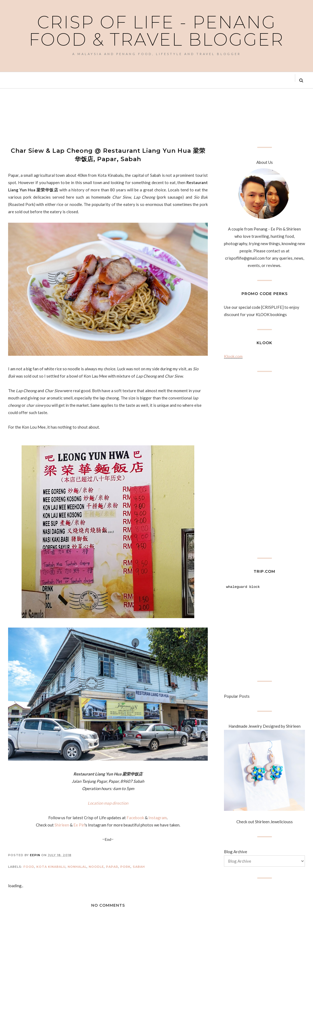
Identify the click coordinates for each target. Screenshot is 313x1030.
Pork (125, 867)
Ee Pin (78, 824)
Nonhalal (77, 867)
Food (28, 867)
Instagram (157, 817)
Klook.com (233, 356)
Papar (112, 867)
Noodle (96, 867)
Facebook (135, 817)
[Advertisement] (106, 117)
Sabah (139, 867)
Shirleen (62, 824)
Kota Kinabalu (51, 867)
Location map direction (108, 803)
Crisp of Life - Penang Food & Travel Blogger (156, 31)
